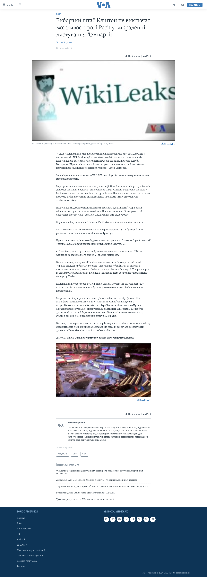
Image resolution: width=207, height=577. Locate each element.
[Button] (132, 56)
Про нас (21, 518)
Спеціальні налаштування (30, 556)
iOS (19, 534)
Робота (20, 523)
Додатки (21, 566)
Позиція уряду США (27, 561)
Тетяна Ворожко (64, 42)
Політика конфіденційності (31, 550)
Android (21, 540)
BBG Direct (22, 545)
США (58, 14)
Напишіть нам (24, 529)
